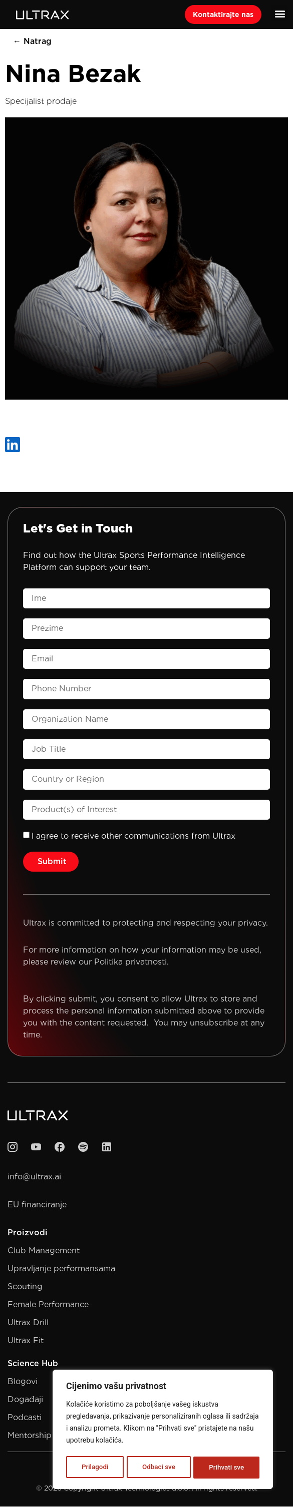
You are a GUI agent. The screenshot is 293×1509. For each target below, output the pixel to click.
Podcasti (25, 1420)
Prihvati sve (226, 1468)
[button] (279, 13)
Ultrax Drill (28, 1325)
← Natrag (32, 43)
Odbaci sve (158, 1468)
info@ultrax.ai (34, 1179)
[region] (163, 1430)
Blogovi (23, 1384)
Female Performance (48, 1307)
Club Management (44, 1253)
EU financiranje (37, 1207)
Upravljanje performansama (61, 1271)
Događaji (25, 1402)
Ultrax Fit (26, 1343)
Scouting (25, 1289)
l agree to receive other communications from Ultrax (133, 838)
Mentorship (30, 1438)
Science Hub (33, 1366)
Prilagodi (95, 1468)
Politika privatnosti (130, 964)
